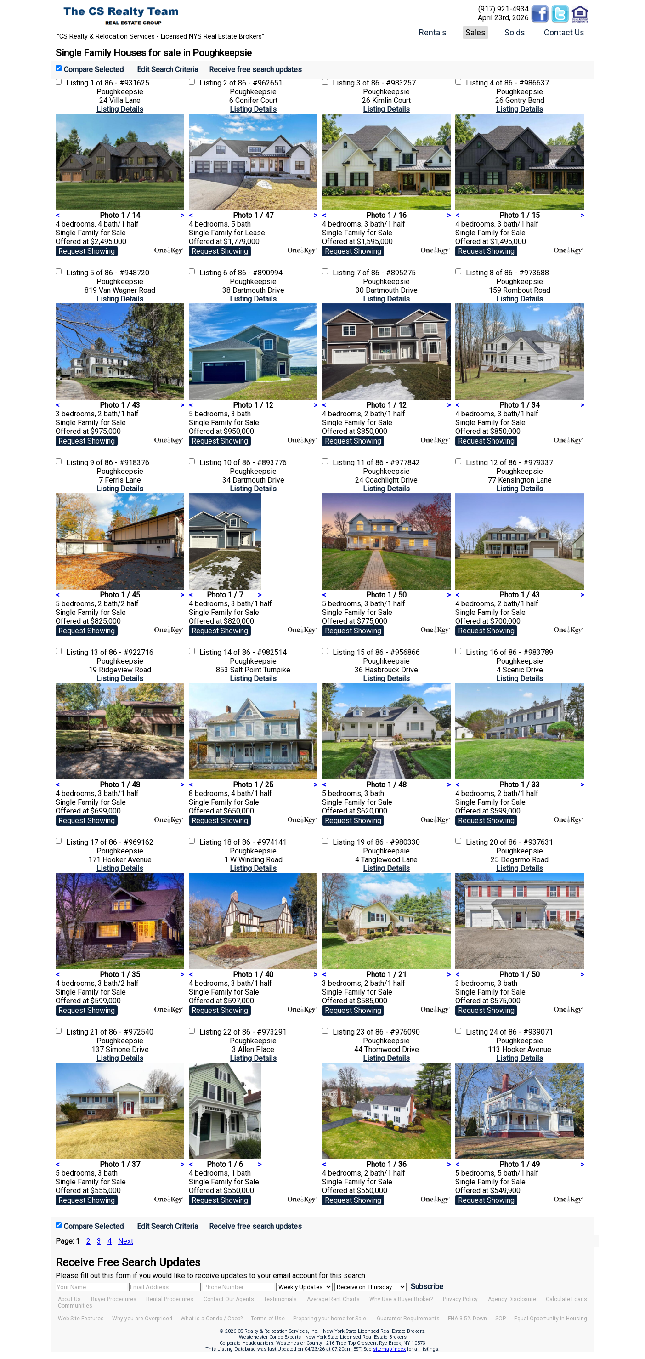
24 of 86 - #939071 (521, 1032)
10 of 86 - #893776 (255, 462)
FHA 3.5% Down (467, 1318)
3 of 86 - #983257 (386, 83)
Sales (475, 32)
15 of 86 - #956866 (388, 652)
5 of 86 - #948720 (119, 272)
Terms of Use (268, 1318)
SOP (500, 1318)
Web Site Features (81, 1318)
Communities (75, 1305)
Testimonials (280, 1299)
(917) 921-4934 (503, 9)
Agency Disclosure (512, 1299)
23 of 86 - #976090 (388, 1032)
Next (125, 1241)
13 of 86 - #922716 (121, 652)
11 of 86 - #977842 (388, 462)
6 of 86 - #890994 (253, 272)
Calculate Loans (566, 1299)
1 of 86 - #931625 (119, 83)
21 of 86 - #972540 (121, 1032)
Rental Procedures (169, 1299)
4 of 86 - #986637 (519, 83)
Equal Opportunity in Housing (550, 1318)
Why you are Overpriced (142, 1318)
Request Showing (86, 251)
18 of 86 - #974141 (255, 842)
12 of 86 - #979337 (521, 462)
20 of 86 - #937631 (521, 842)
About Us (69, 1299)
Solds (514, 32)
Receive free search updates (255, 69)
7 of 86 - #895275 (386, 272)
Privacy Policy (460, 1299)
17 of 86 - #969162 (121, 842)
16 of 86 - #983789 (521, 652)
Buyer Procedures (113, 1299)
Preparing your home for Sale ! (331, 1318)
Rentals (433, 32)
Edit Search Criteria (167, 69)
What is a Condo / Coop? (212, 1318)
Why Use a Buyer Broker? (401, 1299)
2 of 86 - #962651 (253, 83)
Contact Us (564, 32)
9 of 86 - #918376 (119, 462)
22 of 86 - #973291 (255, 1032)
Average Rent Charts (333, 1299)
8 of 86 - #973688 (519, 272)
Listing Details (119, 109)
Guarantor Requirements (408, 1318)
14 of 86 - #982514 (255, 652)
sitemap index (389, 1349)
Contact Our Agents (229, 1299)
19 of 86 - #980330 (388, 842)
